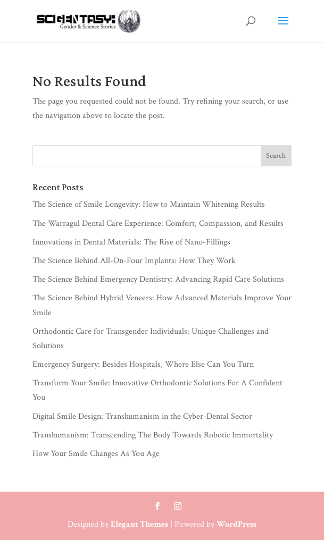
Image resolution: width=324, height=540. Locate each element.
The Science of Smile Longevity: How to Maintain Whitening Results (148, 204)
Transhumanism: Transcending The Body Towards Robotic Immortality (152, 435)
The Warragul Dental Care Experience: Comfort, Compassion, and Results (158, 223)
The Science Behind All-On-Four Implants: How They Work (134, 260)
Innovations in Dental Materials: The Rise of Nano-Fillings (131, 242)
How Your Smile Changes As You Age (96, 453)
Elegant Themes (139, 524)
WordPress (236, 524)
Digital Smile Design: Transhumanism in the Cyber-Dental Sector (142, 416)
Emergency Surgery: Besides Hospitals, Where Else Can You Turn (143, 364)
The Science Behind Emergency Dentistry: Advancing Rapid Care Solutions (158, 279)
